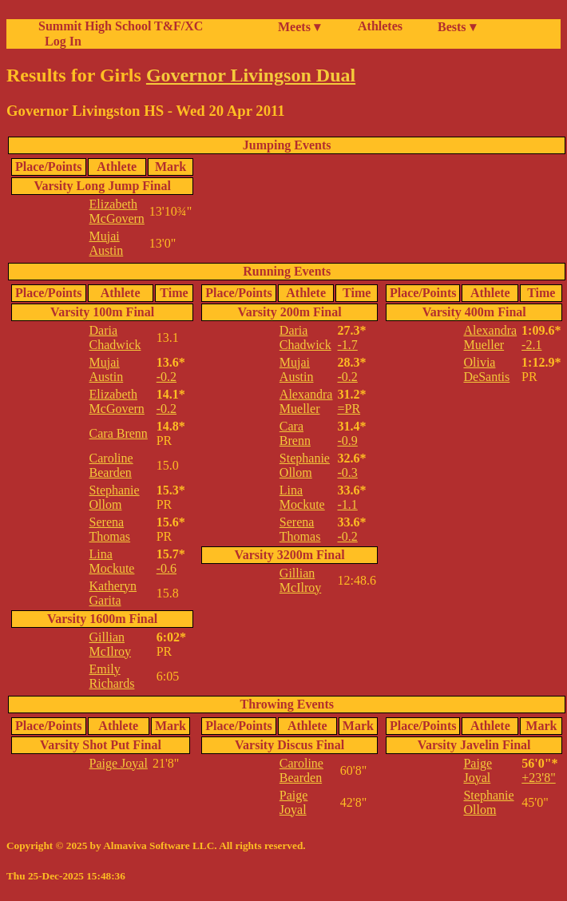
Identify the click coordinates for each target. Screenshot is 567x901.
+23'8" (538, 777)
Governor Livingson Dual (250, 75)
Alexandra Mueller (306, 401)
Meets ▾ (299, 27)
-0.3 (347, 472)
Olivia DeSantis (486, 369)
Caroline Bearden (111, 465)
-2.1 (531, 344)
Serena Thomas (110, 529)
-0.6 (166, 568)
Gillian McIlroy (110, 644)
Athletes (380, 26)
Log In (59, 41)
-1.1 (347, 504)
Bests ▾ (457, 27)
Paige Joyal (118, 763)
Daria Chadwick (115, 337)
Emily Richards (112, 676)
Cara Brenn (118, 433)
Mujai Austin (106, 243)
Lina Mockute (112, 561)
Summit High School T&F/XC (120, 26)
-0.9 (347, 440)
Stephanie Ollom (114, 497)
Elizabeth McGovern (117, 211)
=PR (348, 408)
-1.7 (347, 344)
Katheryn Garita (113, 593)
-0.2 (166, 376)
